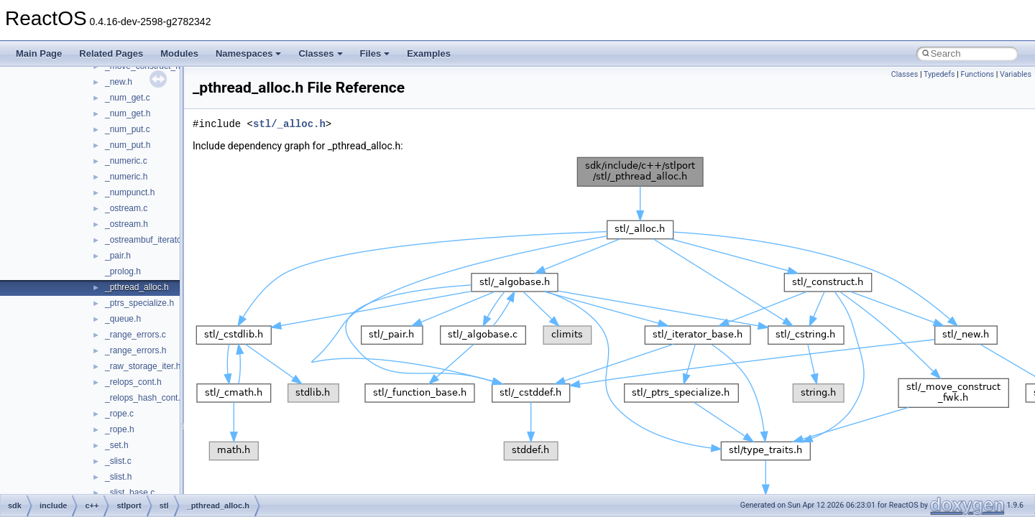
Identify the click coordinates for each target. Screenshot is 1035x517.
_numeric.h (126, 177)
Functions (977, 74)
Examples (429, 53)
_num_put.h (127, 145)
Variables (1015, 74)
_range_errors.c (135, 335)
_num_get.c (127, 98)
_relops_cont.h (133, 382)
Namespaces (249, 53)
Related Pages (111, 53)
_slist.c (118, 461)
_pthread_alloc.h (137, 287)
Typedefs (939, 74)
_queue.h (123, 319)
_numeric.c (126, 161)
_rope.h (119, 429)
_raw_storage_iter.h (142, 366)
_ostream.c (126, 208)
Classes (320, 53)
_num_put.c (127, 129)
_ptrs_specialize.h (139, 303)
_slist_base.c (130, 493)
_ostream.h (126, 224)
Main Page (39, 53)
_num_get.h (127, 113)
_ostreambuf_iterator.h (148, 240)
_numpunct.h (130, 192)
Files (375, 53)
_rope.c (119, 414)
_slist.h (118, 477)
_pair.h (118, 256)
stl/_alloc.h (289, 124)
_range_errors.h (135, 350)
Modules (179, 53)
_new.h (118, 82)
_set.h (117, 445)
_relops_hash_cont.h (145, 398)
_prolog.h (123, 271)
